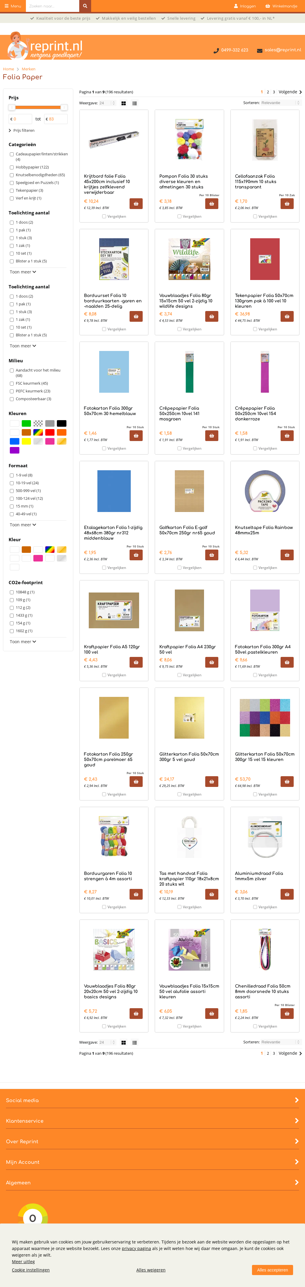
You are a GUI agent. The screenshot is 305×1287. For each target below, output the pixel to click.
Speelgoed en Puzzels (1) (37, 182)
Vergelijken (117, 216)
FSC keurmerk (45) (32, 383)
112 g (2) (23, 607)
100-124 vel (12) (29, 498)
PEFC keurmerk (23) (33, 391)
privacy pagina (136, 1248)
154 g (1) (23, 623)
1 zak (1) (23, 245)
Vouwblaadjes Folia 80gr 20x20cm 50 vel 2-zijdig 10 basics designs (111, 991)
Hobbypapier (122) (32, 167)
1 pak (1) (23, 230)
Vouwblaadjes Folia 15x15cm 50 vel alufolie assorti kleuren (189, 991)
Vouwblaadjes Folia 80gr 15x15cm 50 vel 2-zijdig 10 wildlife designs (185, 301)
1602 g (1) (24, 630)
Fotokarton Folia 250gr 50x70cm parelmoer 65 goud (108, 759)
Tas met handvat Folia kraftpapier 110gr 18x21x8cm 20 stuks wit (189, 879)
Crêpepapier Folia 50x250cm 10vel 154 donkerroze (255, 413)
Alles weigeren (151, 1270)
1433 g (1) (24, 615)
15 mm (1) (24, 506)
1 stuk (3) (24, 237)
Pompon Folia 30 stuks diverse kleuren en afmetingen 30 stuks (183, 181)
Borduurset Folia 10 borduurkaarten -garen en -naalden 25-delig (113, 301)
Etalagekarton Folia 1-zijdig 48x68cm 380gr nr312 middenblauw (113, 533)
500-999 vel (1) (28, 490)
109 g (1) (23, 599)
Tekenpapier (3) (29, 190)
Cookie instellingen (31, 1270)
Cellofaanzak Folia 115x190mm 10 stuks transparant (255, 181)
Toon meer (23, 272)
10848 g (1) (25, 592)
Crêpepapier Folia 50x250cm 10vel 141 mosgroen (179, 413)
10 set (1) (24, 253)
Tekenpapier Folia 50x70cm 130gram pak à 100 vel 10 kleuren (264, 301)
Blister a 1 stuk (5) (31, 261)
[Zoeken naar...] (85, 6)
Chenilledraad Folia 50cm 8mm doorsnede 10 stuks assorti (262, 991)
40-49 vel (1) (26, 513)
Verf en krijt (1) (28, 198)
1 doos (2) (24, 222)
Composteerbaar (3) (33, 398)
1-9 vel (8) (24, 475)
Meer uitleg (23, 1261)
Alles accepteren (272, 1270)
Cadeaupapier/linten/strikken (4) (41, 156)
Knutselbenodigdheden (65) (40, 174)
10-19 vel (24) (27, 482)
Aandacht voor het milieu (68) (38, 372)
